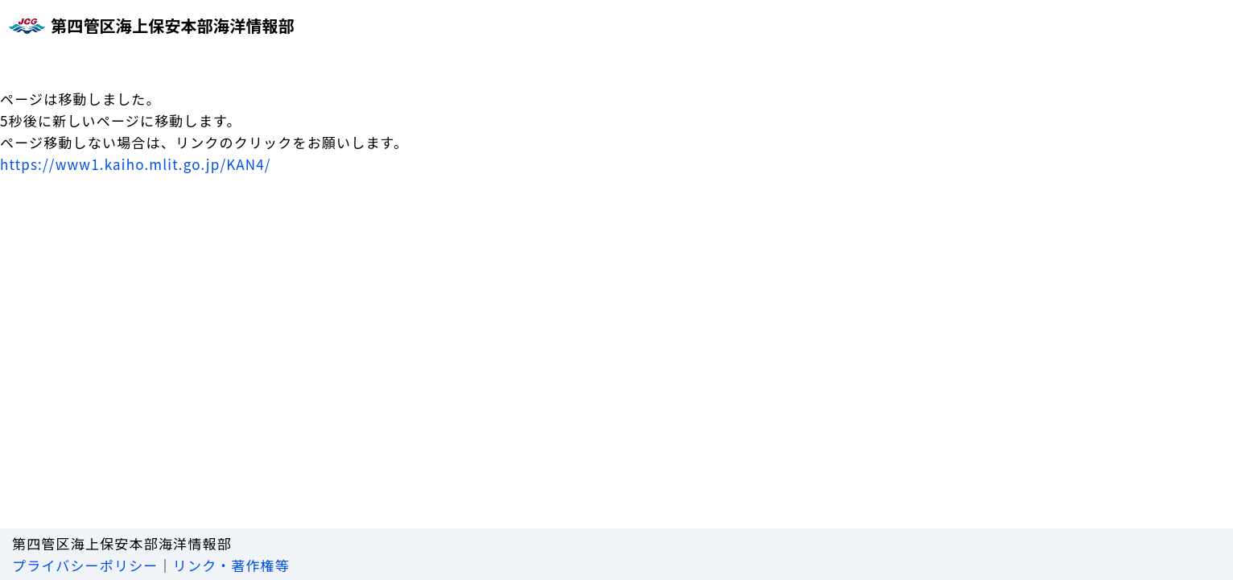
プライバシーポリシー (85, 565)
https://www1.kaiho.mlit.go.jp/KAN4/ (135, 164)
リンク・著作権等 (231, 565)
